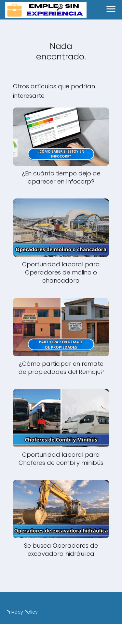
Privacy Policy (22, 612)
